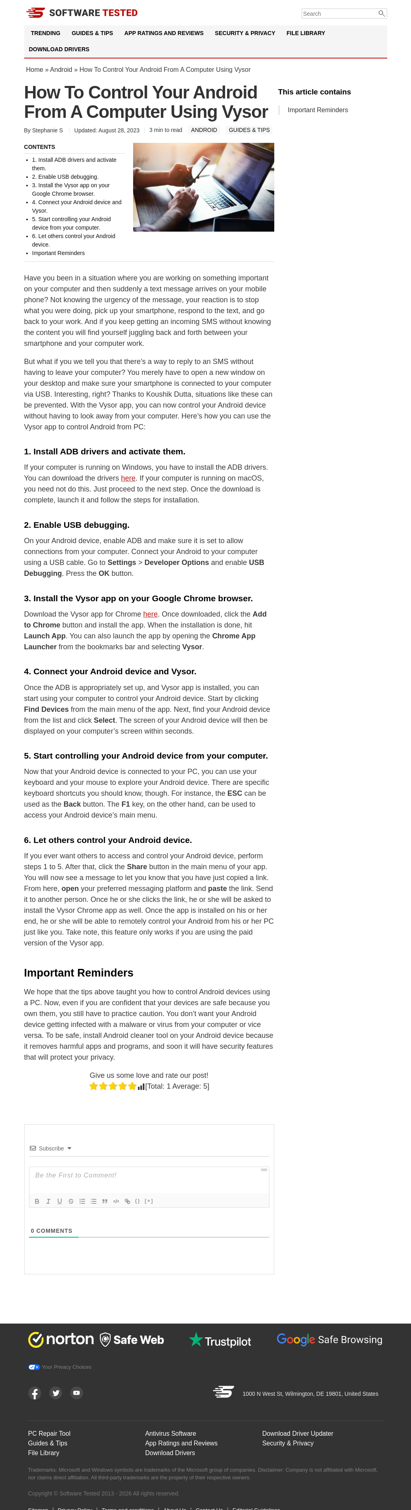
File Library (305, 33)
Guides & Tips (92, 33)
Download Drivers (59, 49)
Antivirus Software (171, 1431)
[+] (149, 1201)
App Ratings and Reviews (164, 33)
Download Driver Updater (298, 1431)
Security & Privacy (245, 33)
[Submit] (382, 13)
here (128, 478)
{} (138, 1201)
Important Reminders (318, 110)
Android (61, 69)
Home (35, 69)
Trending (46, 33)
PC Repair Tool (49, 1431)
